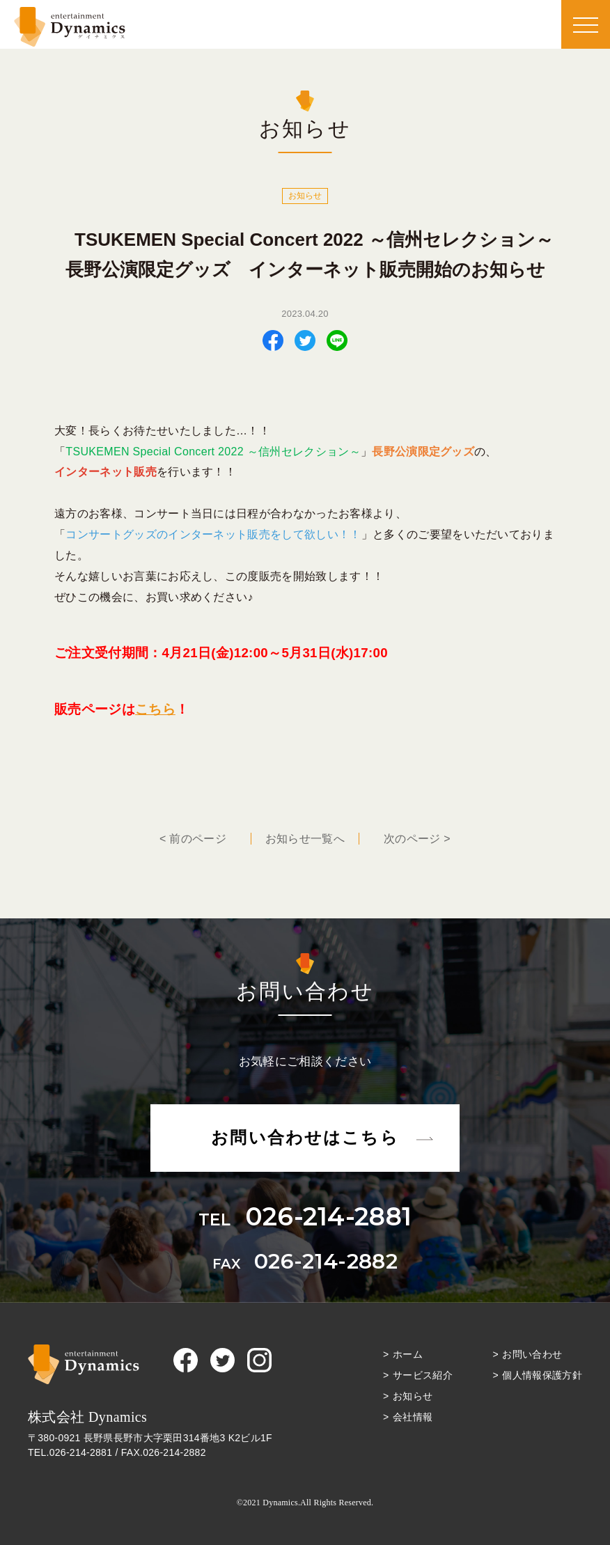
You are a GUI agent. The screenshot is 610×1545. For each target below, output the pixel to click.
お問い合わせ (532, 1354)
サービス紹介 (423, 1375)
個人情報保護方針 (542, 1375)
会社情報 (412, 1416)
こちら (155, 709)
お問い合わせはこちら (305, 1137)
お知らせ (412, 1396)
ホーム (408, 1354)
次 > (417, 839)
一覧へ (305, 839)
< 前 (192, 839)
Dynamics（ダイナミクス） (69, 27)
